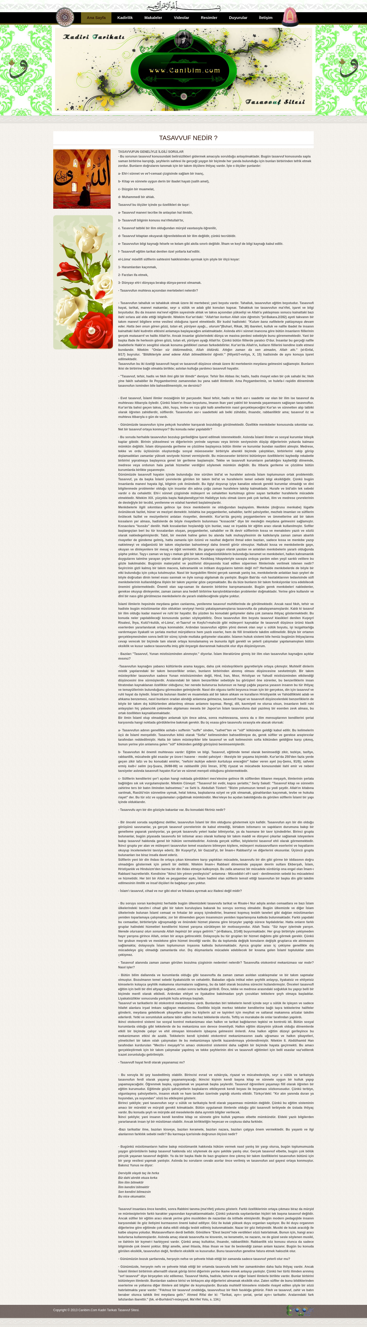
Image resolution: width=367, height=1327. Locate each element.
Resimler (209, 17)
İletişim (266, 17)
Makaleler (153, 17)
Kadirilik (125, 17)
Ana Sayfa (96, 17)
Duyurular (238, 17)
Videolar (181, 17)
